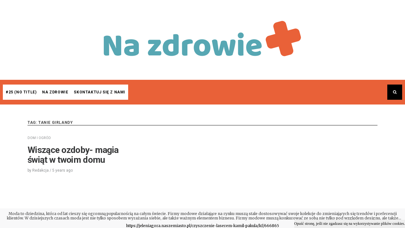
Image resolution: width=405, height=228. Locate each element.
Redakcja (40, 170)
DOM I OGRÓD (39, 138)
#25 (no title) (21, 92)
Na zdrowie (55, 92)
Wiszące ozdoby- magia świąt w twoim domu (73, 155)
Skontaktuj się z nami (99, 92)
